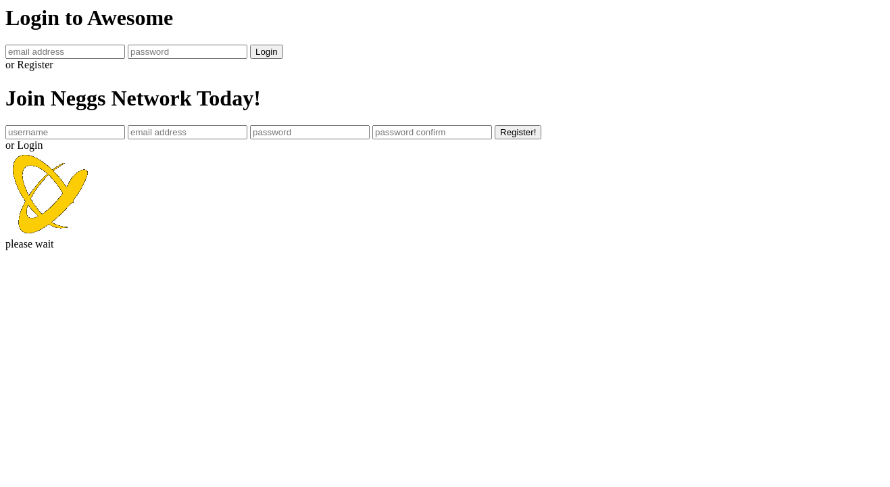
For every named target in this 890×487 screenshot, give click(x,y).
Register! (518, 132)
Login (266, 52)
